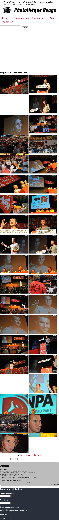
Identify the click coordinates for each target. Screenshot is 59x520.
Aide (52, 18)
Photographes (39, 18)
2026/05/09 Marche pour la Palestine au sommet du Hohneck (13, 471)
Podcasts (5, 5)
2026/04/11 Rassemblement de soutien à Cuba (10, 480)
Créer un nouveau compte (10, 507)
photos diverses (3, 469)
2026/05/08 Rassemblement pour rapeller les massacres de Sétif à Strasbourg (17, 472)
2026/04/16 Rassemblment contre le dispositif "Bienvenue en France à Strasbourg (18, 477)
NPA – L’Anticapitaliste (11, 2)
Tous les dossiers (55, 484)
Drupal (13, 519)
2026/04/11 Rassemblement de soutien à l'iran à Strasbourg (13, 479)
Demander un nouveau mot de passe (15, 510)
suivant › (27, 455)
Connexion (7, 22)
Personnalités (21, 18)
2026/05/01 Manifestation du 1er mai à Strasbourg (11, 474)
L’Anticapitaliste (29, 2)
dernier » (37, 455)
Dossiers (6, 18)
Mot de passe (6, 500)
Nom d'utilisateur (7, 494)
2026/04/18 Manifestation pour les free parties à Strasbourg (13, 475)
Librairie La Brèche (46, 2)
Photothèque (17, 5)
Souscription (30, 5)
